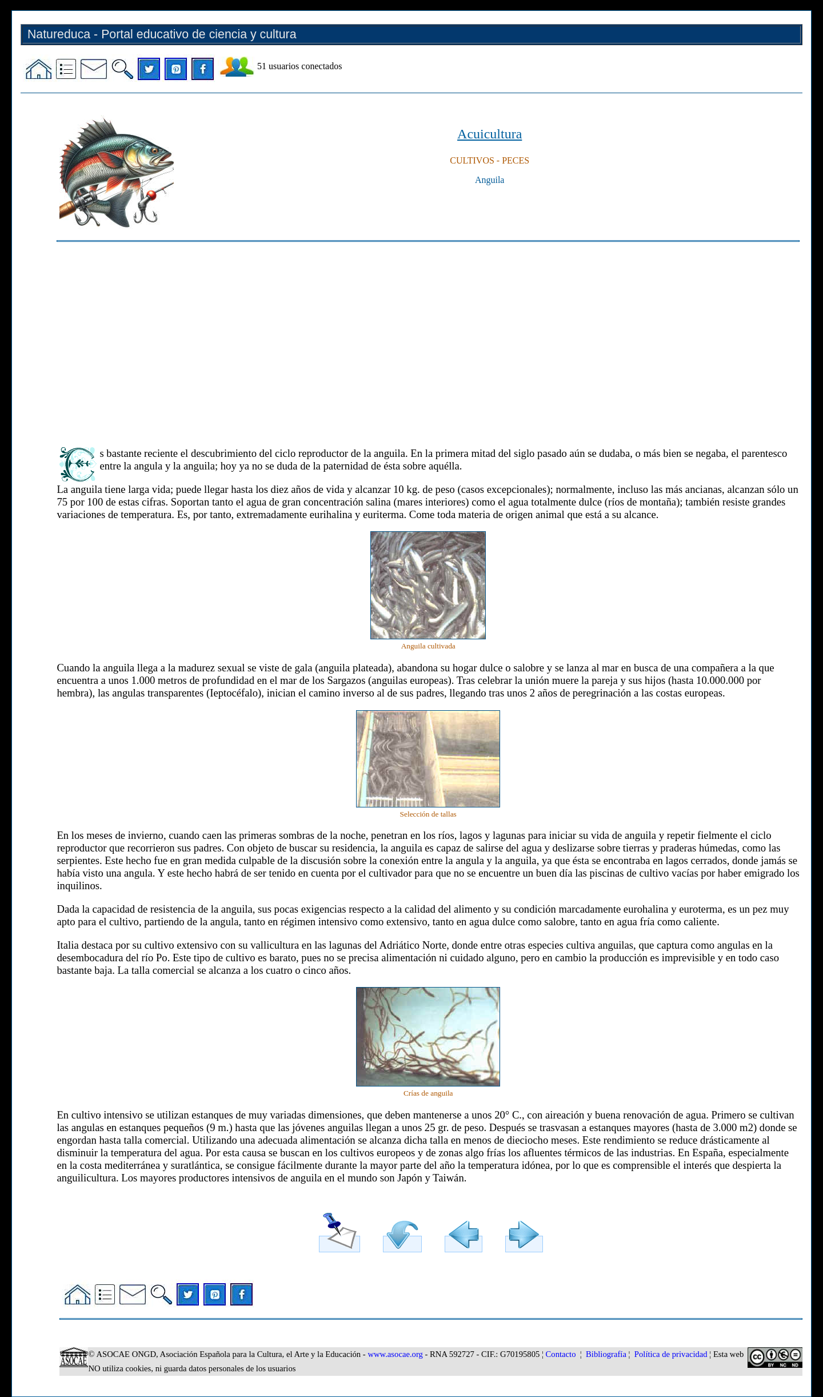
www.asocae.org (394, 1354)
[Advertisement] (399, 339)
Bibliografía (606, 1354)
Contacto (561, 1354)
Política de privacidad (671, 1354)
